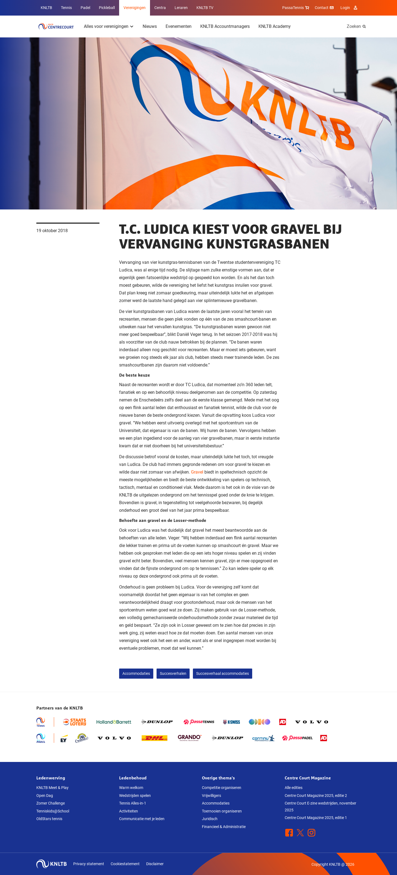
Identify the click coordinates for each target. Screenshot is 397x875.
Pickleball (107, 7)
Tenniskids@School (52, 811)
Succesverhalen (173, 673)
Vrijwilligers (211, 795)
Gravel (197, 472)
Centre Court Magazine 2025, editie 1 (316, 817)
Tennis (66, 7)
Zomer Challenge (50, 803)
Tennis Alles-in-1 (132, 803)
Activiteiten (128, 811)
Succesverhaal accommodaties (222, 673)
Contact (325, 7)
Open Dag (44, 795)
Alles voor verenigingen (106, 26)
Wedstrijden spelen (135, 795)
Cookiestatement (125, 864)
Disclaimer (155, 864)
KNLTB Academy (274, 26)
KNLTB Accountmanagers (225, 26)
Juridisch (209, 819)
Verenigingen (134, 7)
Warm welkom (131, 787)
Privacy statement (88, 864)
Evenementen (179, 26)
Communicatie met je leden (141, 819)
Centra (160, 7)
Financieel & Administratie (224, 826)
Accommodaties (136, 673)
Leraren (181, 7)
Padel (85, 7)
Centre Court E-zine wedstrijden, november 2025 (320, 806)
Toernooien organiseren (222, 811)
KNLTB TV (204, 7)
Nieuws (150, 26)
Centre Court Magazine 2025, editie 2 (316, 795)
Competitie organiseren (221, 787)
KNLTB (46, 7)
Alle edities (293, 787)
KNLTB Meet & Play (52, 787)
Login (349, 7)
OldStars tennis (49, 819)
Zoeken (354, 26)
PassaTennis (296, 7)
